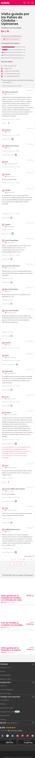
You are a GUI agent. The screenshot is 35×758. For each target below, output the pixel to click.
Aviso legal (16, 757)
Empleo (3, 719)
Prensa (2, 671)
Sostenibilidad (5, 675)
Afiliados (3, 704)
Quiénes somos (5, 667)
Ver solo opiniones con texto (12, 86)
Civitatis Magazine (6, 689)
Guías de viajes (5, 693)
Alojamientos (5, 715)
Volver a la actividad (7, 9)
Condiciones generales (8, 757)
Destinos (3, 686)
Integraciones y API (7, 712)
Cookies (29, 757)
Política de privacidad (23, 757)
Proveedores (4, 700)
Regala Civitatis (5, 679)
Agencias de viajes (6, 708)
